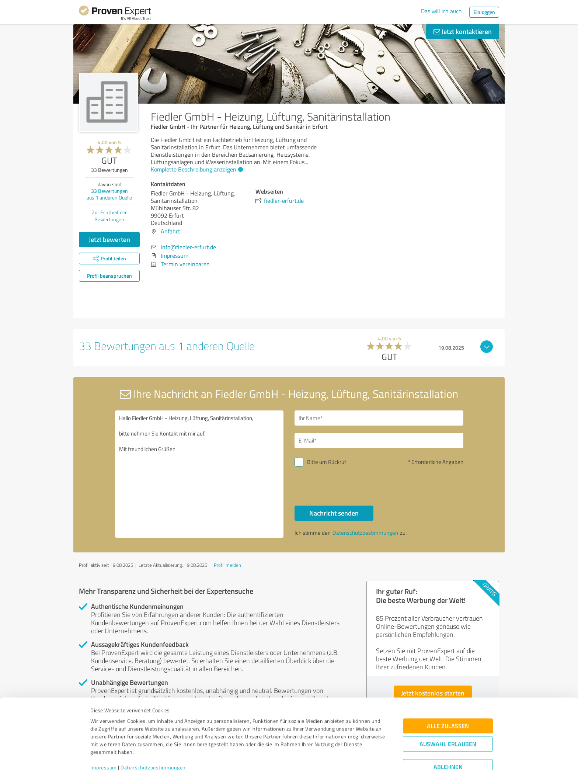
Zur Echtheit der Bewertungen (109, 216)
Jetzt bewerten (109, 239)
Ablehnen (448, 735)
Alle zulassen (448, 694)
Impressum (103, 735)
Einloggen (484, 11)
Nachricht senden (334, 513)
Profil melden (227, 565)
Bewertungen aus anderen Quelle (109, 194)
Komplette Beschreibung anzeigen (196, 169)
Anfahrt (170, 231)
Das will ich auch (441, 11)
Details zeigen (340, 756)
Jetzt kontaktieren (463, 31)
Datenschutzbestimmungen (153, 735)
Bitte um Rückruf (326, 462)
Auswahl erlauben (447, 712)
